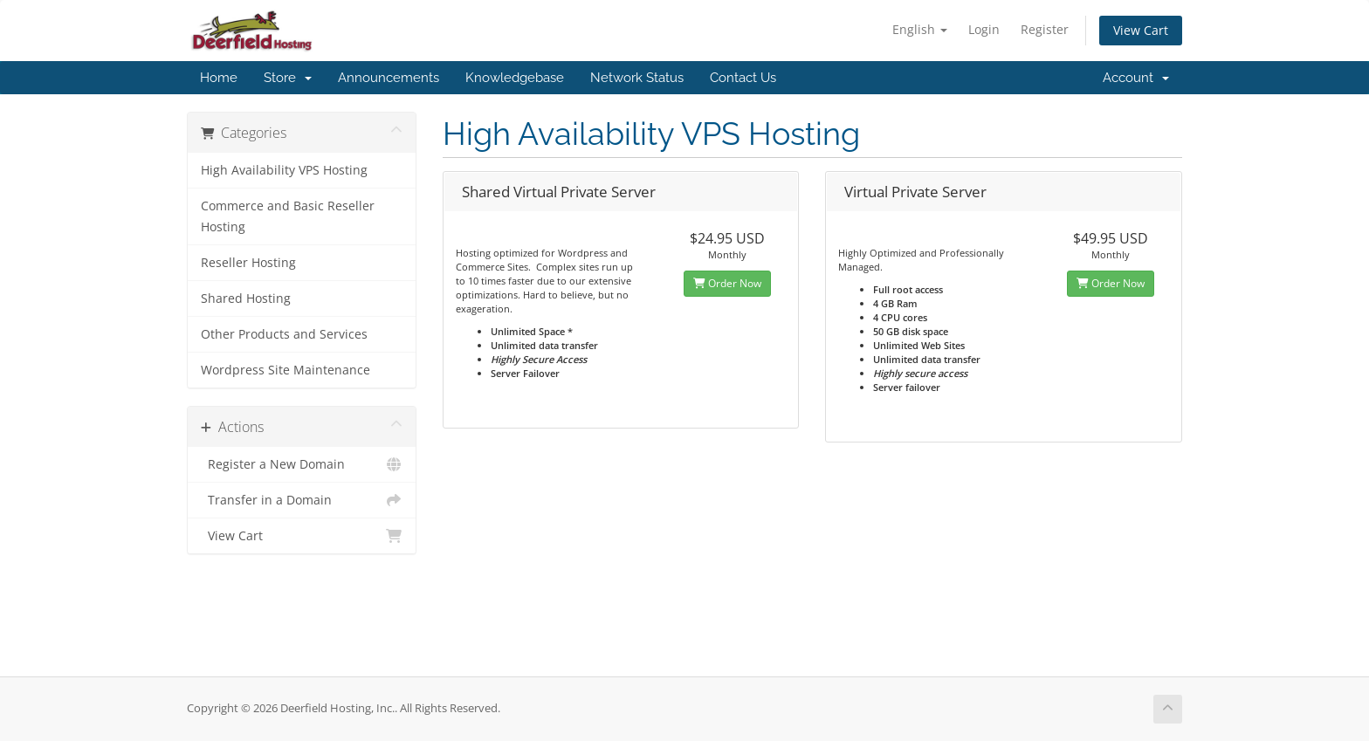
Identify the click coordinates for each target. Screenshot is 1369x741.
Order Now (727, 283)
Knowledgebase (514, 78)
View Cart (1140, 30)
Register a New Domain (301, 464)
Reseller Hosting (248, 263)
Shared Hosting (246, 298)
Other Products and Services (284, 334)
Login (984, 29)
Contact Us (743, 78)
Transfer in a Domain (301, 500)
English (919, 29)
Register (1045, 29)
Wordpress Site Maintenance (285, 370)
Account (1136, 78)
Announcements (388, 78)
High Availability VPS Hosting (284, 170)
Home (218, 78)
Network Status (637, 78)
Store (288, 78)
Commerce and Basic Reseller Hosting (288, 216)
